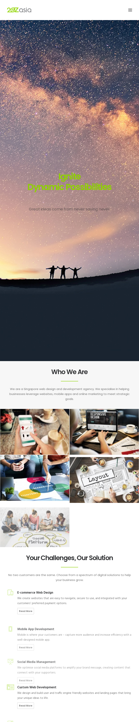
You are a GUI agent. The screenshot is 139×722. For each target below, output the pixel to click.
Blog (11, 655)
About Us (13, 638)
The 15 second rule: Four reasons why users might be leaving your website (42, 607)
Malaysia (56, 642)
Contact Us (14, 660)
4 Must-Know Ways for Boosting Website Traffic (27, 623)
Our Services (15, 646)
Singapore (57, 638)
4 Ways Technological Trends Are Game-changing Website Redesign (39, 612)
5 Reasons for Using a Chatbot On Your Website (27, 618)
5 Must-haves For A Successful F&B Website (25, 601)
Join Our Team (16, 642)
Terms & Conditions (19, 669)
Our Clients (14, 651)
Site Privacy (15, 664)
